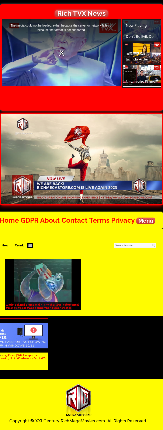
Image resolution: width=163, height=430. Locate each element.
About (50, 220)
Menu (145, 221)
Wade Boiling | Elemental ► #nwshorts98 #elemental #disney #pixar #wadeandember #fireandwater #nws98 (42, 308)
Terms (99, 220)
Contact (75, 220)
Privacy (123, 220)
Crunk (19, 245)
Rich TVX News (81, 13)
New (4, 245)
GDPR (30, 220)
